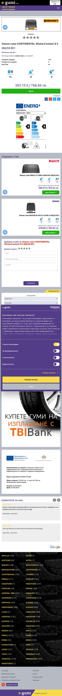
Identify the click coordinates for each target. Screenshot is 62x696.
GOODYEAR (31, 597)
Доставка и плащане (9, 677)
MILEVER (6, 626)
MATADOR (30, 616)
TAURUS (29, 649)
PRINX (4, 640)
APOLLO (5, 555)
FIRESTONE (31, 583)
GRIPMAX (6, 602)
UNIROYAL (6, 658)
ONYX (28, 630)
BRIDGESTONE (8, 569)
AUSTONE (6, 560)
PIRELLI (5, 635)
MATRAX (5, 621)
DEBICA (5, 579)
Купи (31, 91)
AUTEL (29, 560)
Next (58, 500)
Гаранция (36, 680)
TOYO (4, 654)
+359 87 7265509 (8, 7)
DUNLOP (30, 579)
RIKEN (29, 640)
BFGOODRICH (32, 565)
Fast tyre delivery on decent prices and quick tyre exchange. (31, 529)
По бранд (5, 670)
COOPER (30, 574)
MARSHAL (6, 616)
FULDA (29, 588)
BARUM (5, 565)
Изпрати (31, 283)
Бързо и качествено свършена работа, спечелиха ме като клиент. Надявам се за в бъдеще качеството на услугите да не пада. (31, 508)
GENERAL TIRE (8, 593)
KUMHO (29, 607)
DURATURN (7, 583)
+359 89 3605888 (8, 9)
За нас (35, 674)
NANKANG (30, 626)
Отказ (31, 386)
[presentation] (17, 276)
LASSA (4, 612)
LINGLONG (30, 612)
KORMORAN (7, 607)
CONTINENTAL (8, 574)
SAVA (28, 644)
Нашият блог (12, 685)
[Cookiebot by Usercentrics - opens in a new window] (50, 307)
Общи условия (38, 677)
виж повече (50, 192)
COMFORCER (32, 569)
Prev (54, 500)
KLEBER (29, 602)
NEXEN (5, 630)
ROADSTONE (7, 644)
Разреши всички (31, 379)
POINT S (29, 635)
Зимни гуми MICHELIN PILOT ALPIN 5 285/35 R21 (39, 215)
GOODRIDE (7, 597)
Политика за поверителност (11, 680)
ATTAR (29, 555)
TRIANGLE (30, 654)
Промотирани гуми (8, 674)
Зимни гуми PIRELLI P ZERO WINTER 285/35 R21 (39, 175)
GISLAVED (30, 593)
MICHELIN (30, 621)
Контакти (36, 670)
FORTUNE (6, 588)
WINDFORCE (7, 663)
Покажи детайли (49, 373)
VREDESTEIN (31, 658)
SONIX (4, 649)
